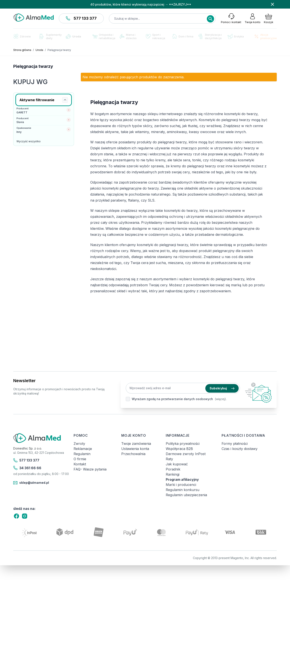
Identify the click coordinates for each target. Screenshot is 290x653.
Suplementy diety (51, 36)
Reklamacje (83, 449)
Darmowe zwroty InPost (186, 454)
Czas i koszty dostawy (239, 449)
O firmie (80, 459)
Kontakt (80, 464)
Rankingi (172, 474)
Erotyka (236, 36)
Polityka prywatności (183, 443)
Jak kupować (177, 464)
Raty (169, 459)
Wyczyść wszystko (28, 141)
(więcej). (221, 399)
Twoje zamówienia (136, 443)
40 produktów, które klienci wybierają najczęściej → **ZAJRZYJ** (140, 4)
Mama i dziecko (128, 36)
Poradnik (173, 469)
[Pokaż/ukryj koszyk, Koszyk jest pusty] (268, 18)
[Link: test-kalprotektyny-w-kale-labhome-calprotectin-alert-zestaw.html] (43, 202)
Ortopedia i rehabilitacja (103, 36)
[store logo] (33, 17)
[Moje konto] (252, 18)
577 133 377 (81, 18)
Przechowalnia (133, 454)
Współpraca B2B (179, 449)
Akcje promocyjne (265, 36)
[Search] (210, 18)
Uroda (73, 36)
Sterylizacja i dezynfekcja (210, 36)
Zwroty (79, 443)
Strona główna (22, 50)
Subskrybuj (222, 388)
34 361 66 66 (27, 468)
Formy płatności (235, 443)
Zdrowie (22, 36)
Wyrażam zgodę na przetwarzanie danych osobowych (172, 399)
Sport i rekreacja (155, 36)
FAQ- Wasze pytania (90, 469)
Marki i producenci (181, 484)
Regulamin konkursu (182, 490)
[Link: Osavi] (43, 308)
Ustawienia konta (135, 449)
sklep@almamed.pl (31, 483)
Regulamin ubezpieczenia (186, 495)
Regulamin (82, 454)
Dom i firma (182, 36)
